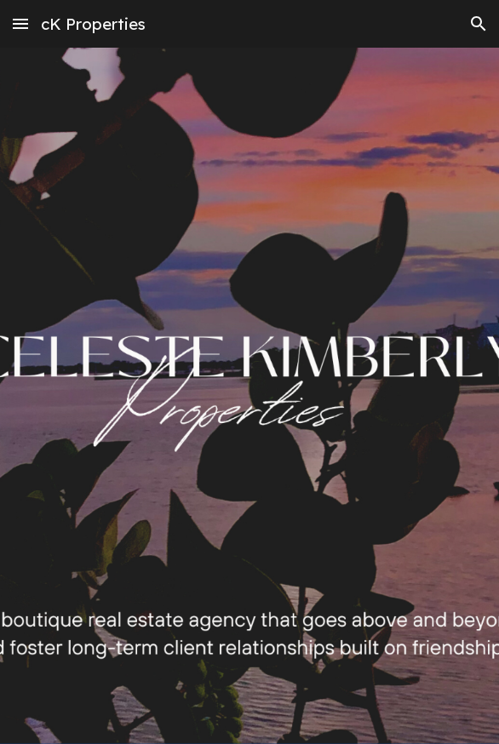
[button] (20, 23)
